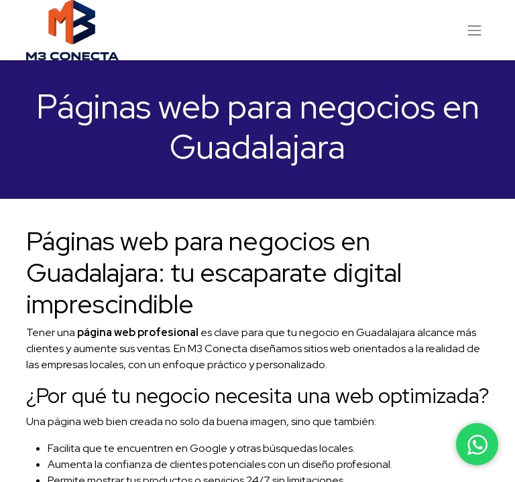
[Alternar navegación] (475, 30)
